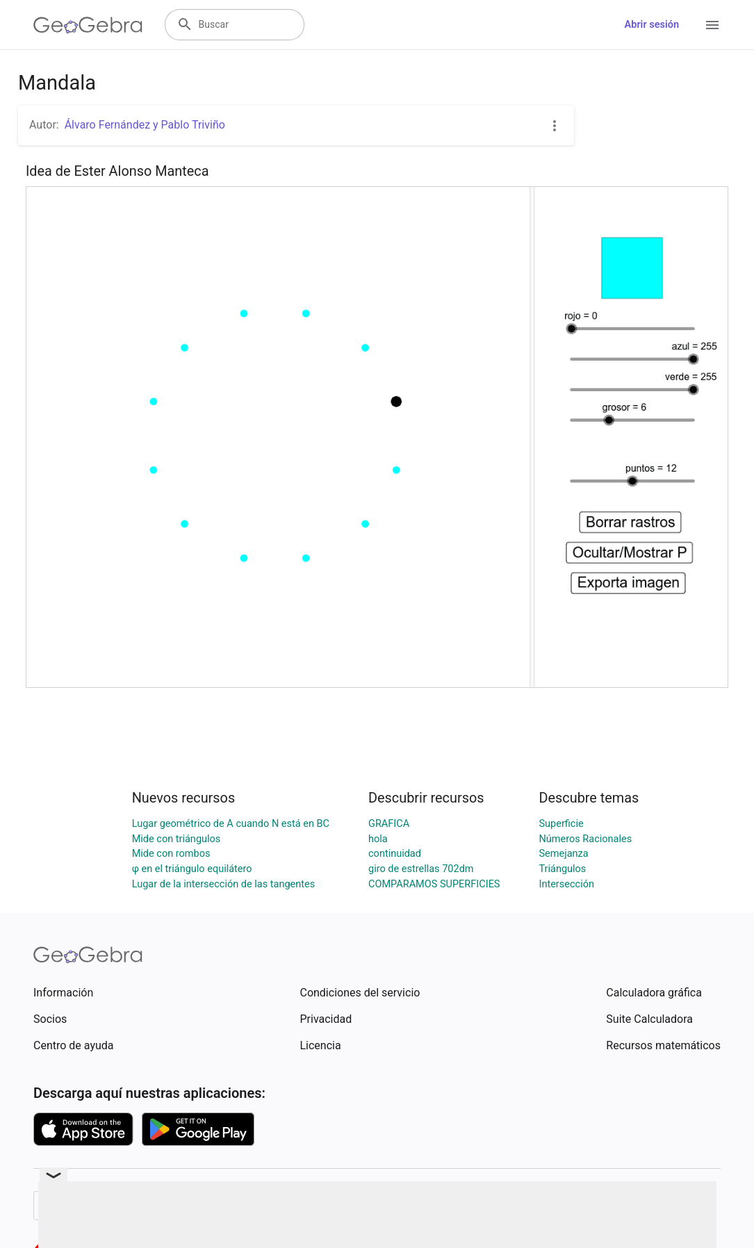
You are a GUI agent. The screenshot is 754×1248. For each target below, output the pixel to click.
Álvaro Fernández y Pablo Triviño (145, 124)
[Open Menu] (712, 25)
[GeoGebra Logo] (87, 25)
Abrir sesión (652, 25)
